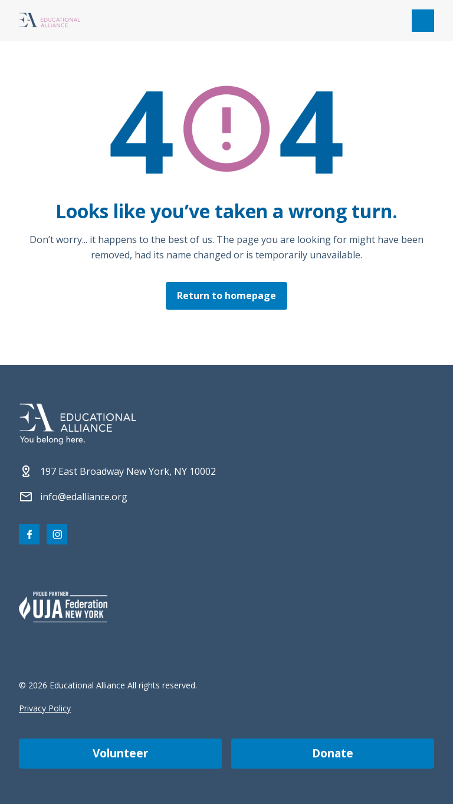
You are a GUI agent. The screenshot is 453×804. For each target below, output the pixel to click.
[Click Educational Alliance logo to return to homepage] (50, 20)
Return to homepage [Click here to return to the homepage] (226, 295)
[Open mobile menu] (423, 20)
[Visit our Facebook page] (29, 534)
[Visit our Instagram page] (57, 534)
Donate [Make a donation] (332, 753)
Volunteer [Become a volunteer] (120, 753)
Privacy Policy (45, 708)
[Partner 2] (63, 607)
